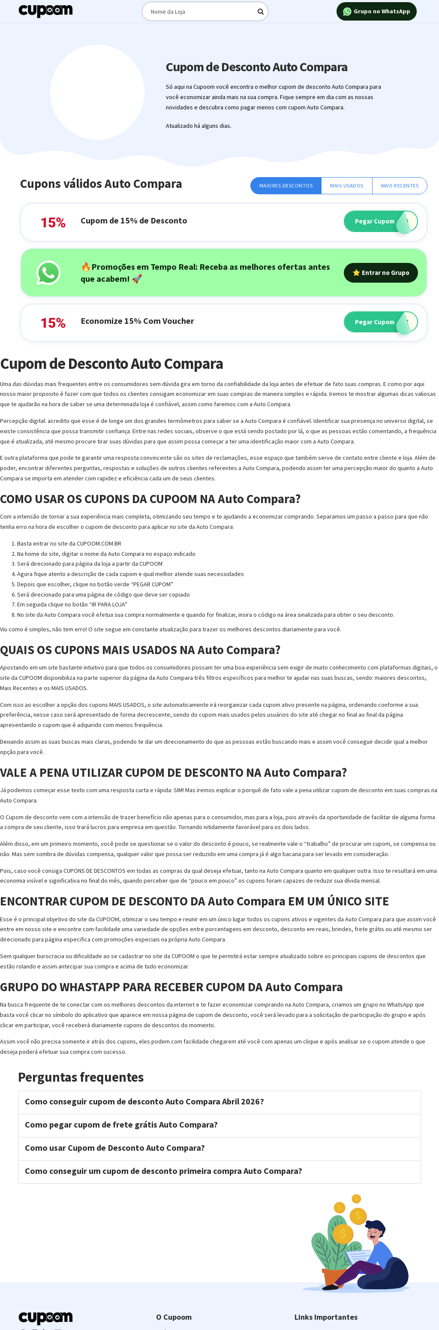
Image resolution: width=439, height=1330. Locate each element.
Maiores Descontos (286, 185)
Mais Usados (347, 185)
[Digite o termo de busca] (205, 11)
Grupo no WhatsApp (376, 11)
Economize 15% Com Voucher (137, 320)
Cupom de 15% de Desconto (134, 220)
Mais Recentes (400, 185)
